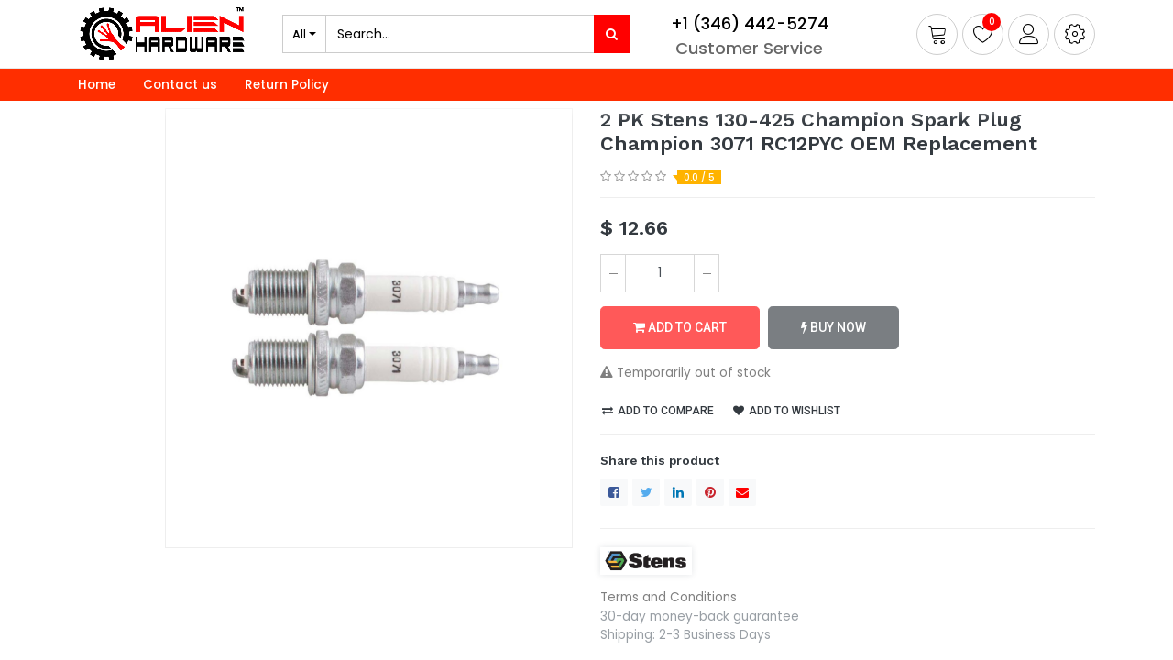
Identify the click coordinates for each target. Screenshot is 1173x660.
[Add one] (706, 273)
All (299, 34)
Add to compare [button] (658, 410)
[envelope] (742, 492)
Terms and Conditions (668, 597)
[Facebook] (614, 492)
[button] (1074, 34)
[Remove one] (613, 273)
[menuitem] (96, 85)
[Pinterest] (710, 492)
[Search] (612, 34)
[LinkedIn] (678, 492)
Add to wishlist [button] (786, 410)
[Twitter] (646, 492)
